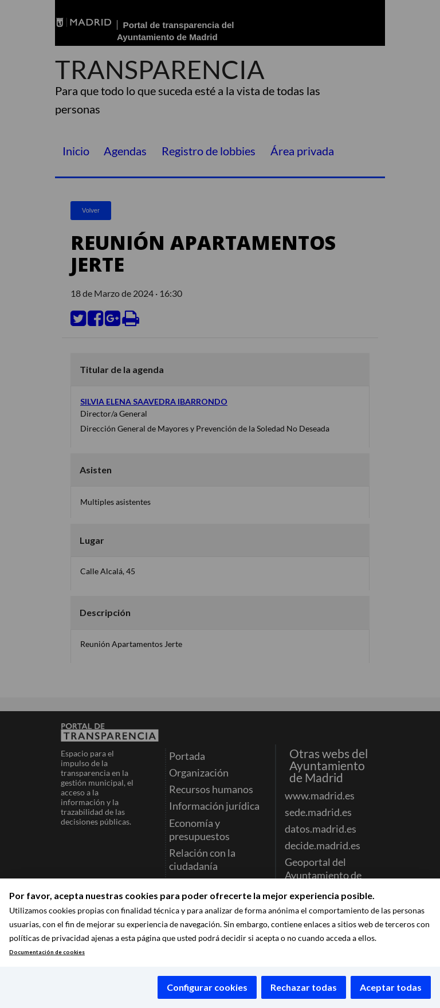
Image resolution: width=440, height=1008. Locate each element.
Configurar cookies (207, 987)
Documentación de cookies (47, 952)
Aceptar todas (391, 987)
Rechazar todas (303, 987)
